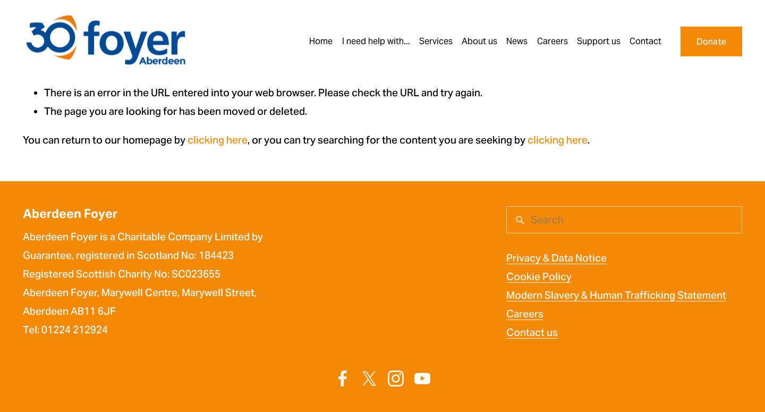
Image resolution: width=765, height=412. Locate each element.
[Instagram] (395, 378)
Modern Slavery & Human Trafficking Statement (616, 295)
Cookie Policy (539, 276)
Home (321, 41)
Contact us (532, 332)
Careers (524, 314)
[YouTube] (422, 378)
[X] (369, 378)
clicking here (218, 140)
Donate (711, 41)
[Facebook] (342, 378)
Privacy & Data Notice (556, 258)
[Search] (624, 219)
